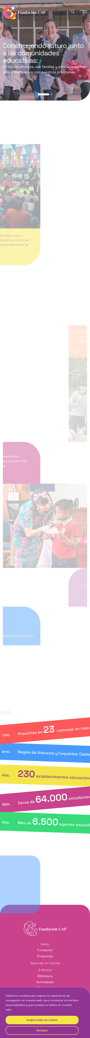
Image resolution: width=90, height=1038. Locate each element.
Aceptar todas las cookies (42, 1020)
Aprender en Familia (45, 963)
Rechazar (42, 1030)
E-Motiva (45, 970)
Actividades (45, 982)
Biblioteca (45, 976)
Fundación (45, 950)
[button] (43, 94)
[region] (45, 1013)
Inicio (45, 944)
